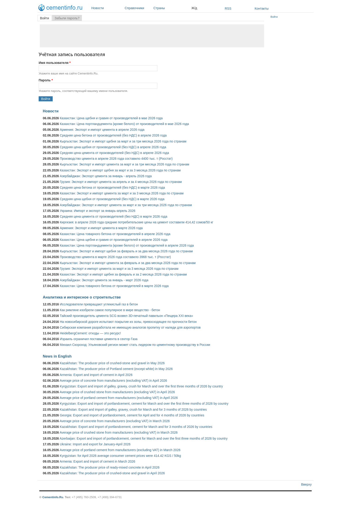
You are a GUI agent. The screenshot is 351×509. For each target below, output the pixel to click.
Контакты (261, 8)
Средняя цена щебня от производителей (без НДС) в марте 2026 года (112, 199)
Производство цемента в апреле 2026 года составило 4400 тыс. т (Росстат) (116, 158)
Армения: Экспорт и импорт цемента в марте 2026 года (101, 228)
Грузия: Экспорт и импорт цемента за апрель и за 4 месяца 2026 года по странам (121, 182)
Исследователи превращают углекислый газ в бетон (99, 304)
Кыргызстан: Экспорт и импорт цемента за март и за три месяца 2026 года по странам (124, 164)
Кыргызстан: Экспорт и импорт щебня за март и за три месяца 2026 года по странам (123, 141)
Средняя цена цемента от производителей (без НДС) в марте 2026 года (113, 216)
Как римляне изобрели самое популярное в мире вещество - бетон (110, 310)
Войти (46, 18)
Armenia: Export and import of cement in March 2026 (97, 461)
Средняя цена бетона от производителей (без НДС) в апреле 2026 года (113, 135)
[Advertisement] (152, 36)
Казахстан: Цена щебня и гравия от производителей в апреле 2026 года (113, 240)
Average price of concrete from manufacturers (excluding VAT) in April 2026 (113, 380)
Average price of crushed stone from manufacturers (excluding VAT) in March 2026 (119, 432)
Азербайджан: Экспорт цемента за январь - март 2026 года (104, 280)
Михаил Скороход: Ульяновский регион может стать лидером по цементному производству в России (135, 345)
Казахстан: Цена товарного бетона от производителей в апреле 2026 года (115, 234)
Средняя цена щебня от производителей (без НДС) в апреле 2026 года (113, 147)
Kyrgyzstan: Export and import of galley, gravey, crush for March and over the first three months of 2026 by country (141, 386)
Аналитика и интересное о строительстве (82, 297)
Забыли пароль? (67, 18)
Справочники (138, 8)
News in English (57, 356)
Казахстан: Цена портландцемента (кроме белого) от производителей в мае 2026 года (124, 124)
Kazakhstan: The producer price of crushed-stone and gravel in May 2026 (112, 363)
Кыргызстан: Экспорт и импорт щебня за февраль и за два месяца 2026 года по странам (126, 251)
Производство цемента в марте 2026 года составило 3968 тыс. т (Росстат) (115, 257)
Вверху (306, 484)
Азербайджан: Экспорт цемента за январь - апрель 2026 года (106, 176)
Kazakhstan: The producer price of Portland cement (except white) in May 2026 (116, 369)
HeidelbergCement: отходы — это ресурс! (90, 333)
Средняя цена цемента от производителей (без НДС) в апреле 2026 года (114, 153)
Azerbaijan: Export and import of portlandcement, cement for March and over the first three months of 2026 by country (143, 438)
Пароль (46, 80)
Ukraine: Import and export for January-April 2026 (95, 444)
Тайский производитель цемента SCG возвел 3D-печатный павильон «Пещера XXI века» (126, 316)
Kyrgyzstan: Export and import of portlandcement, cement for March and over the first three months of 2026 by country (144, 403)
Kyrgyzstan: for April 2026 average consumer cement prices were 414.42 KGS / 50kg (120, 456)
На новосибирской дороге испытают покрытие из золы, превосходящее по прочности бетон (128, 322)
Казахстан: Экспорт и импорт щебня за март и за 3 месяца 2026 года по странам (120, 170)
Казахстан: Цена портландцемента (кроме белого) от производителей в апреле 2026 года (127, 245)
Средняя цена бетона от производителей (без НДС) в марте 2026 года (112, 187)
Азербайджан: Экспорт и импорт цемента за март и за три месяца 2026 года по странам (126, 205)
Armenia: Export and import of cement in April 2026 (96, 375)
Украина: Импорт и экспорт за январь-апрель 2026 (97, 211)
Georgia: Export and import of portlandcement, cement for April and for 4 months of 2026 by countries (132, 415)
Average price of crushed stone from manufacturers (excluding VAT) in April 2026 (117, 392)
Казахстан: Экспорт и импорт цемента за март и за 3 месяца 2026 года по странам (122, 193)
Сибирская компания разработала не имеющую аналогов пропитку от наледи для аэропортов (130, 327)
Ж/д (194, 8)
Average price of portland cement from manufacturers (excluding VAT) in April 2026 (119, 398)
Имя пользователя (55, 63)
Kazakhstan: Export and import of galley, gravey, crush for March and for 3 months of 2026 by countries (133, 409)
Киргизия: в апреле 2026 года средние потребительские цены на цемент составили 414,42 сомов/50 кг (136, 222)
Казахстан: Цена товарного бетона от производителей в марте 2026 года (114, 286)
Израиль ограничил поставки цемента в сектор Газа (99, 339)
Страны (171, 8)
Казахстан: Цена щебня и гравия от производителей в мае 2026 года (111, 118)
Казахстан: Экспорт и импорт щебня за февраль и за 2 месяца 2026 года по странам (123, 274)
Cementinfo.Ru (52, 497)
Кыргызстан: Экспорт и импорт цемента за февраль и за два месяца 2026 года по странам (128, 263)
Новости (106, 8)
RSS (228, 8)
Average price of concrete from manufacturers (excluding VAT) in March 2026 (115, 421)
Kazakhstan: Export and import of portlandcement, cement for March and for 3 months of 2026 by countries (136, 427)
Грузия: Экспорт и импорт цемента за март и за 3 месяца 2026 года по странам (119, 268)
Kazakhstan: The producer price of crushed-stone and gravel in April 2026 (112, 473)
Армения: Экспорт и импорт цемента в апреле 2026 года (102, 129)
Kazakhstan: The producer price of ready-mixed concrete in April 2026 (109, 467)
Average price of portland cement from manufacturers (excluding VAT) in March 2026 (120, 450)
